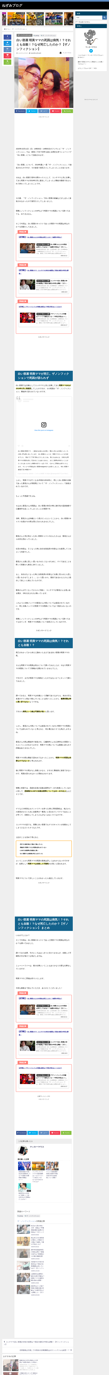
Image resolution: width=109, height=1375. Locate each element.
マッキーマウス (67, 52)
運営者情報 (15, 1372)
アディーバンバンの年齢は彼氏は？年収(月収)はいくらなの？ (43, 308)
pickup (37, 35)
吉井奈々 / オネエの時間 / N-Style (39, 476)
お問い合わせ (44, 1372)
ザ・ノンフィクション (24, 35)
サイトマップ (7, 1372)
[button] (4, 18)
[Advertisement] (44, 132)
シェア (7, 37)
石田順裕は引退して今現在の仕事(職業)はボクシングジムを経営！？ (45, 1301)
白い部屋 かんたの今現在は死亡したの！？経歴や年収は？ (44, 237)
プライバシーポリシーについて (29, 1372)
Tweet (7, 43)
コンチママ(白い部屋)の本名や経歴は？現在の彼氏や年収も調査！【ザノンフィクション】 (36, 1294)
